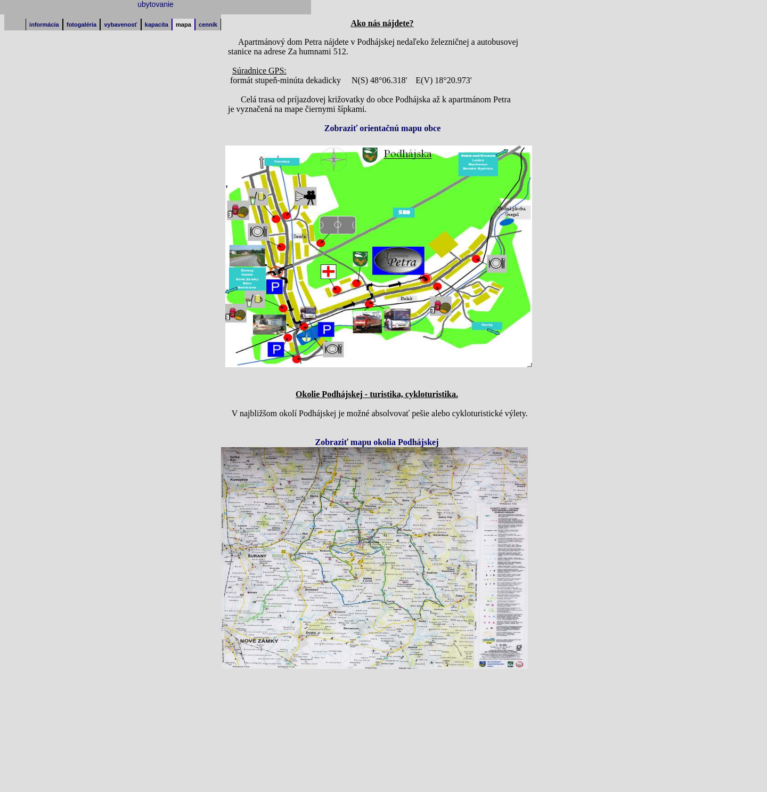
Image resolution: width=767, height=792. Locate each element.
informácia (44, 24)
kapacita (157, 24)
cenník (208, 24)
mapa (183, 24)
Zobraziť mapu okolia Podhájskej (377, 442)
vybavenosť (120, 24)
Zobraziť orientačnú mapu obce (382, 128)
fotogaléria (81, 24)
